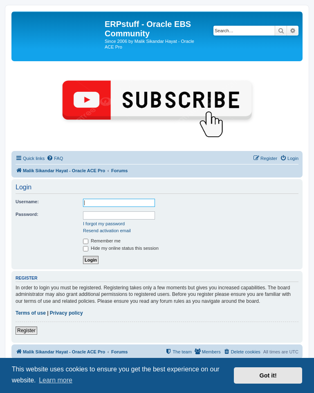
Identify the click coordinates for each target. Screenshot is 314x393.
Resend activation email (107, 230)
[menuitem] (55, 158)
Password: (27, 214)
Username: (27, 201)
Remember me (102, 240)
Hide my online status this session (121, 248)
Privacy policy (66, 313)
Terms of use (31, 313)
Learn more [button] (55, 380)
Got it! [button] (268, 375)
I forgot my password (104, 223)
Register (26, 330)
